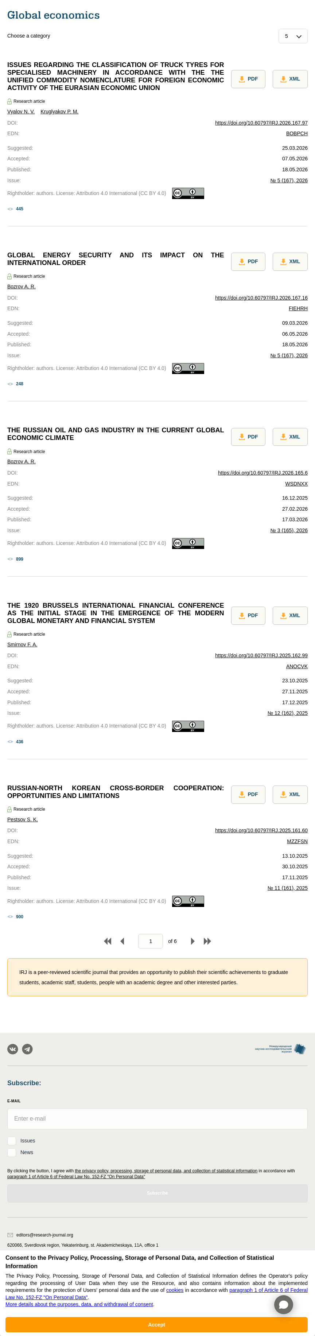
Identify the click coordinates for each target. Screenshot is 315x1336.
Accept (156, 1325)
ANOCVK (297, 666)
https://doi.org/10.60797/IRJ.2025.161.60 (261, 830)
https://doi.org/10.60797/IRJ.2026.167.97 (261, 123)
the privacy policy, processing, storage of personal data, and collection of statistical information (166, 1170)
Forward (193, 941)
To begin (107, 941)
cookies (174, 1290)
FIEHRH (298, 308)
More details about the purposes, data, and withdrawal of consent (79, 1304)
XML (290, 79)
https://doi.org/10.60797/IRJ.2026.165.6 (263, 473)
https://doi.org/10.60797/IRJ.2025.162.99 (261, 655)
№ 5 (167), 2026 (289, 180)
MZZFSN (297, 841)
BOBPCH (297, 133)
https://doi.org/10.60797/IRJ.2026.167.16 (261, 298)
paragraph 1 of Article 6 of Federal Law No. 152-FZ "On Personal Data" (76, 1176)
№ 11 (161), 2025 (288, 888)
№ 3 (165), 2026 (289, 530)
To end (207, 941)
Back (122, 941)
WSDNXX (296, 484)
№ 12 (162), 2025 (288, 713)
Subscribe (157, 1193)
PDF (248, 79)
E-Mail (14, 1101)
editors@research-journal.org (40, 1235)
